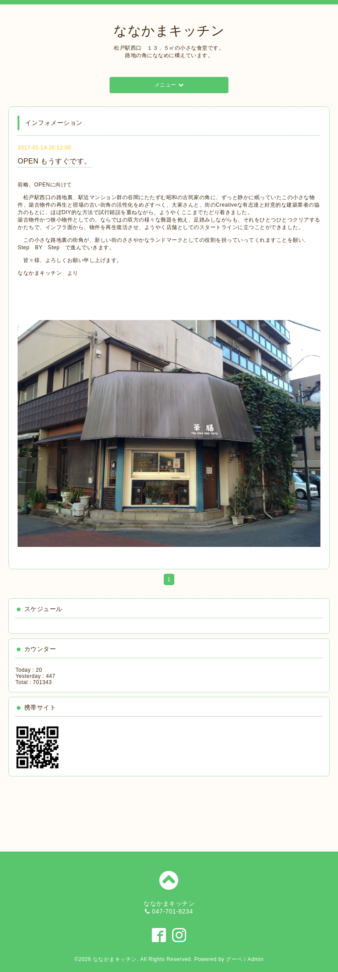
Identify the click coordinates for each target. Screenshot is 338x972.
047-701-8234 (172, 911)
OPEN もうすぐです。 (55, 161)
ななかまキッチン (169, 30)
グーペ (234, 959)
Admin (255, 959)
